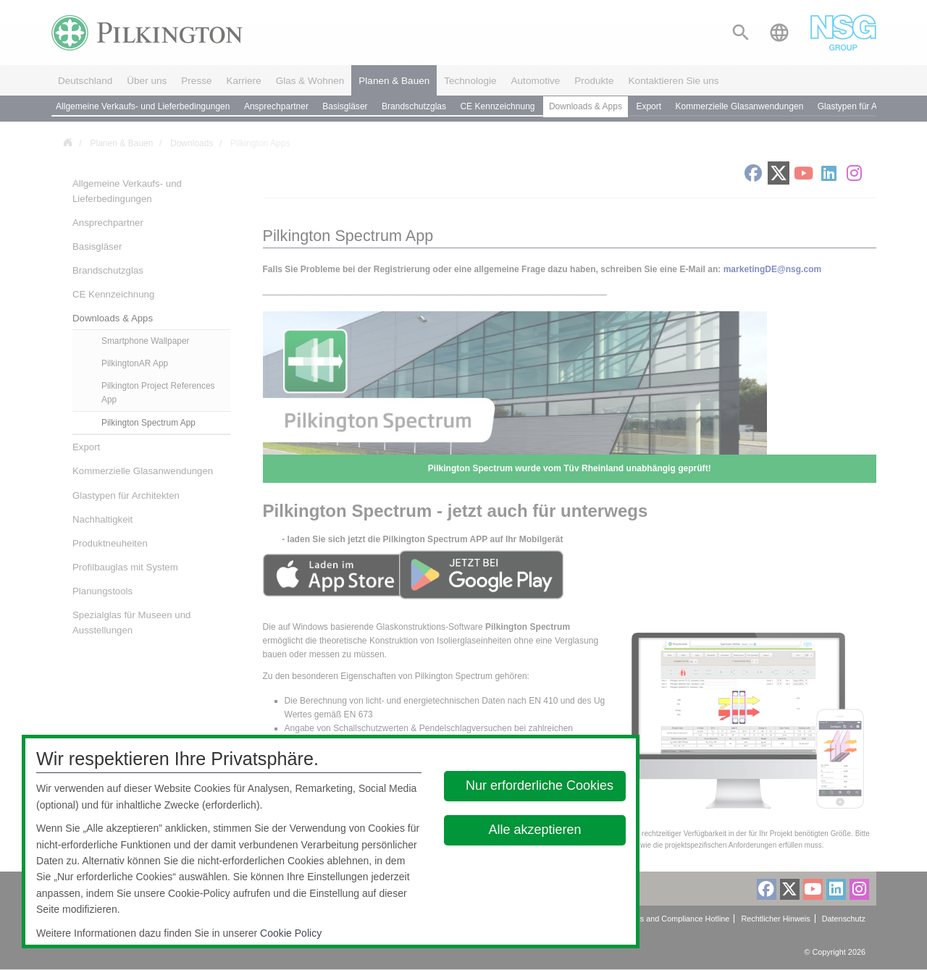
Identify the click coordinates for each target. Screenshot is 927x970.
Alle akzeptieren (535, 829)
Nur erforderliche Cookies (539, 785)
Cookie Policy (291, 933)
